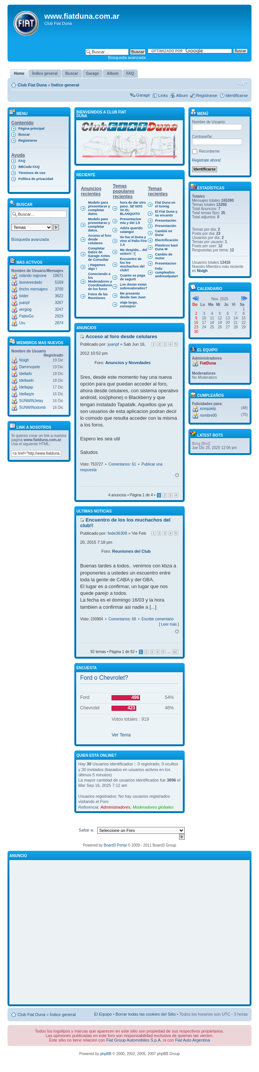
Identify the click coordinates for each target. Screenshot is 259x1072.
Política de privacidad (35, 179)
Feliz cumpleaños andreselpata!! (166, 272)
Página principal (31, 128)
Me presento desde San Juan (133, 295)
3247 (59, 309)
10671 (58, 276)
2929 (59, 316)
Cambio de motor (163, 256)
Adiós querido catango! (131, 230)
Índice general (65, 85)
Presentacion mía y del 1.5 (130, 221)
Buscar (24, 134)
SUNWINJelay (31, 401)
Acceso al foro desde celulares (99, 239)
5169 (59, 282)
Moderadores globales (153, 807)
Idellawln (26, 380)
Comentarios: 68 (122, 619)
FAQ (22, 161)
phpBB (105, 1054)
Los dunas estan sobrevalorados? (133, 286)
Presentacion (165, 263)
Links (163, 95)
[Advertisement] (70, 932)
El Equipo (103, 1014)
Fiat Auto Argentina (192, 1040)
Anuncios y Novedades (128, 362)
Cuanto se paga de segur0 (132, 277)
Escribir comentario (158, 619)
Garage (143, 95)
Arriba (177, 475)
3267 (59, 303)
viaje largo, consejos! (128, 304)
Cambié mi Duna (163, 233)
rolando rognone (33, 276)
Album (182, 95)
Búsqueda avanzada (127, 57)
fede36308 (117, 533)
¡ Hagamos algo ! (96, 267)
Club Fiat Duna (32, 85)
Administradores (115, 807)
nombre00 (208, 415)
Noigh (24, 360)
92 (175, 652)
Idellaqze (26, 394)
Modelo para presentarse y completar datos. (99, 208)
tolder (24, 296)
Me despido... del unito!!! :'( (133, 252)
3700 (59, 289)
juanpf (24, 303)
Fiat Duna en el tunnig (165, 204)
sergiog (25, 309)
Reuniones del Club (131, 551)
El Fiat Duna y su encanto (166, 213)
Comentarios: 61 (122, 464)
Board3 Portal (115, 845)
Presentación (165, 220)
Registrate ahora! (206, 160)
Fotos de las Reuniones (98, 296)
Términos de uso (31, 173)
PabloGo (26, 316)
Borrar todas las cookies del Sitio (146, 1014)
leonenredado (30, 282)
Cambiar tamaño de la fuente (242, 83)
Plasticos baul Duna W (166, 247)
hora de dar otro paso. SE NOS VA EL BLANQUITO (133, 208)
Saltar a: (86, 830)
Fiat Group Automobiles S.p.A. (134, 1040)
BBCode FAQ (29, 167)
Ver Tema (121, 735)
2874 (59, 323)
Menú (199, 114)
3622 (59, 296)
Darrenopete (29, 367)
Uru (22, 323)
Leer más (169, 624)
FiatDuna (208, 363)
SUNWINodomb (32, 407)
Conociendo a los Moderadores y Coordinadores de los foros (100, 281)
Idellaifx (25, 374)
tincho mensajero (33, 289)
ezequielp (208, 409)
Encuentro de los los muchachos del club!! (132, 264)
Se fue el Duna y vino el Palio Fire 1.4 (133, 240)
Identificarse (237, 95)
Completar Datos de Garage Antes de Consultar (99, 254)
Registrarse (206, 95)
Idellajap (26, 387)
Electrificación (166, 240)
